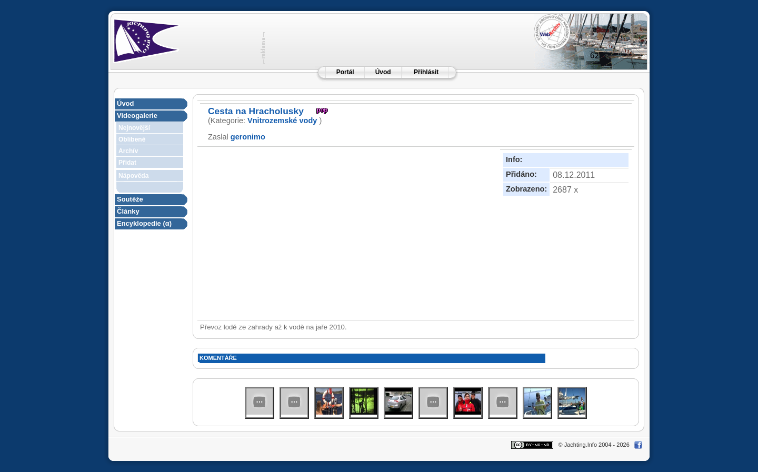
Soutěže (130, 199)
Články (128, 211)
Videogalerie (137, 115)
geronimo (248, 137)
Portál (345, 72)
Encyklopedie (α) (144, 223)
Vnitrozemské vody (282, 120)
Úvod (383, 72)
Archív (128, 151)
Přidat (127, 162)
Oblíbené (131, 139)
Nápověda (133, 175)
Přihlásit (426, 72)
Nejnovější (134, 128)
